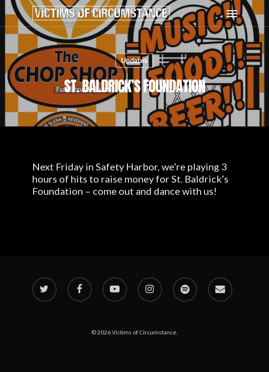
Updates (134, 60)
